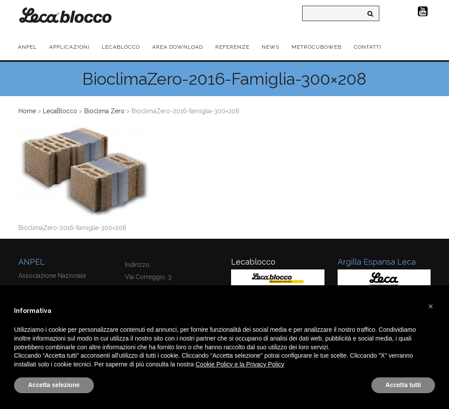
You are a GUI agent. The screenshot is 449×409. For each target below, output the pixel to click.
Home (27, 111)
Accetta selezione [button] (54, 384)
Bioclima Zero (104, 111)
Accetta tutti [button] (403, 384)
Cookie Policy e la (221, 364)
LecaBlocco (60, 111)
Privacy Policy (265, 364)
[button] (431, 306)
